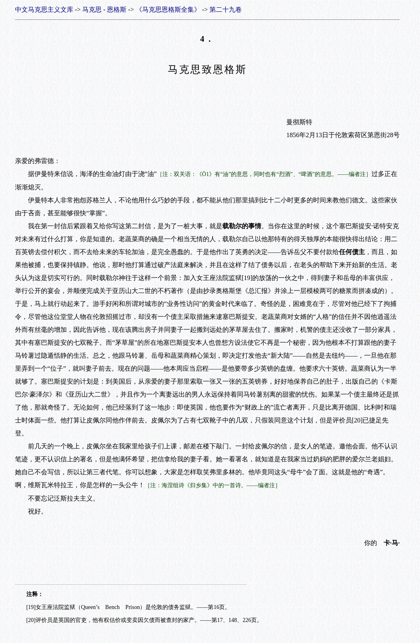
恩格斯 (116, 9)
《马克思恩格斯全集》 (168, 9)
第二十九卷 (225, 9)
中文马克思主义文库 (44, 9)
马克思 (92, 9)
